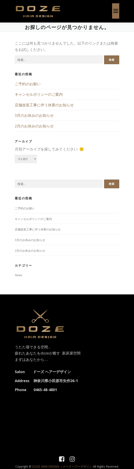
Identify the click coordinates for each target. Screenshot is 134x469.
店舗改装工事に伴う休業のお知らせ (44, 104)
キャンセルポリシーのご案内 (39, 94)
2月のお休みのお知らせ (34, 125)
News (18, 275)
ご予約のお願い (28, 83)
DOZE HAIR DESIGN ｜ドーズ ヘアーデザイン (62, 466)
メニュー (115, 11)
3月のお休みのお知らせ (34, 115)
